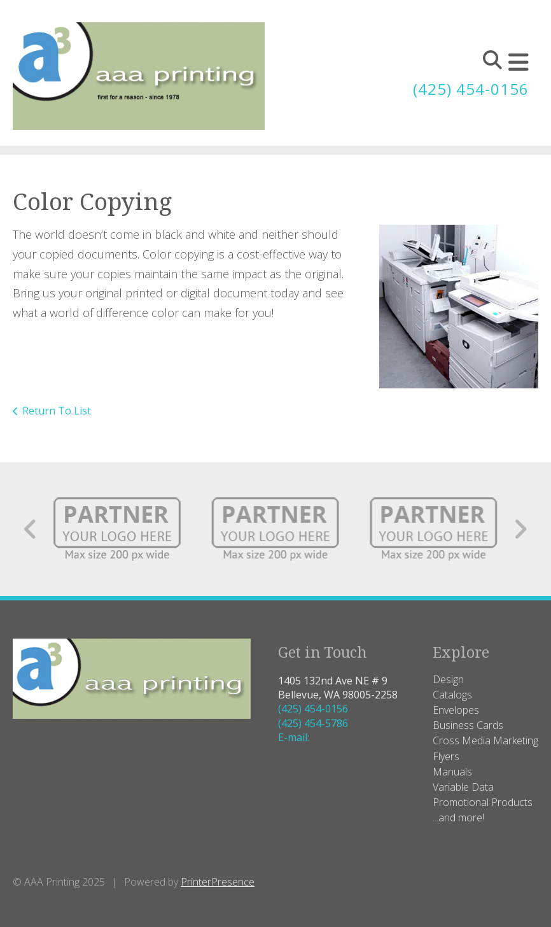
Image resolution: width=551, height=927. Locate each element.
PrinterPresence (218, 882)
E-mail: (293, 737)
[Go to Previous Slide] (31, 529)
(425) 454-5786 (313, 723)
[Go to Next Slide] (520, 529)
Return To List (56, 411)
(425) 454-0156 (471, 88)
